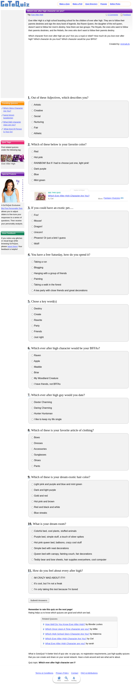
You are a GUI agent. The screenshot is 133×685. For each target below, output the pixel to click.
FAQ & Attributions (89, 673)
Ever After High (37, 15)
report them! (12, 246)
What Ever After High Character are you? (65, 643)
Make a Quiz (64, 4)
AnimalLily (125, 44)
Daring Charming (41, 408)
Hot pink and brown (42, 501)
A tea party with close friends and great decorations (59, 290)
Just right (37, 337)
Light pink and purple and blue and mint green (56, 484)
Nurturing (37, 122)
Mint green (38, 180)
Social (35, 116)
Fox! (35, 215)
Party (35, 325)
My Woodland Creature (44, 378)
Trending (73, 679)
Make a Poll (77, 4)
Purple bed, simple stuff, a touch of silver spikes (57, 536)
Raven (36, 355)
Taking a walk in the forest (46, 284)
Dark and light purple (43, 490)
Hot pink (37, 157)
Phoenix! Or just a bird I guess (48, 238)
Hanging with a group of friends (49, 273)
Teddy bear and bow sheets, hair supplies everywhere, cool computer (68, 559)
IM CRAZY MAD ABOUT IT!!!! (48, 578)
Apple (35, 361)
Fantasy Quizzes (111, 198)
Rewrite (36, 320)
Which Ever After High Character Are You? (69, 195)
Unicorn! (37, 232)
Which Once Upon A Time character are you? (67, 629)
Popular (103, 4)
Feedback (127, 15)
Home (59, 679)
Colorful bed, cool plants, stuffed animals (53, 531)
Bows (35, 437)
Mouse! (36, 220)
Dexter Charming (41, 402)
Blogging (37, 267)
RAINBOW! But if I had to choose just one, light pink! (60, 163)
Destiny (36, 308)
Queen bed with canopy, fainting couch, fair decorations (61, 554)
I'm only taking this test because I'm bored (54, 589)
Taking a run (39, 262)
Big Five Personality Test (11, 208)
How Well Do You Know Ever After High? (65, 624)
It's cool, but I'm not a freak (46, 583)
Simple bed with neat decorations (50, 548)
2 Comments (113, 15)
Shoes (36, 460)
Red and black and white (45, 507)
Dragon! (36, 226)
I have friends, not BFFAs (45, 384)
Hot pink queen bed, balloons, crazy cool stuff (56, 542)
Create (36, 314)
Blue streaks (39, 513)
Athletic (36, 133)
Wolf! (35, 243)
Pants (35, 466)
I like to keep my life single (46, 419)
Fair (34, 127)
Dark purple (38, 169)
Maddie (36, 367)
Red (34, 151)
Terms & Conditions (44, 673)
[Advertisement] (79, 70)
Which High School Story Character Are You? (67, 634)
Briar (35, 372)
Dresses (37, 443)
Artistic (36, 104)
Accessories (39, 449)
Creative (37, 110)
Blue (35, 174)
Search (66, 679)
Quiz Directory (91, 4)
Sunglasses (38, 454)
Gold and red (39, 495)
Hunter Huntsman (41, 413)
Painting (36, 279)
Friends (36, 331)
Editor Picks (115, 4)
